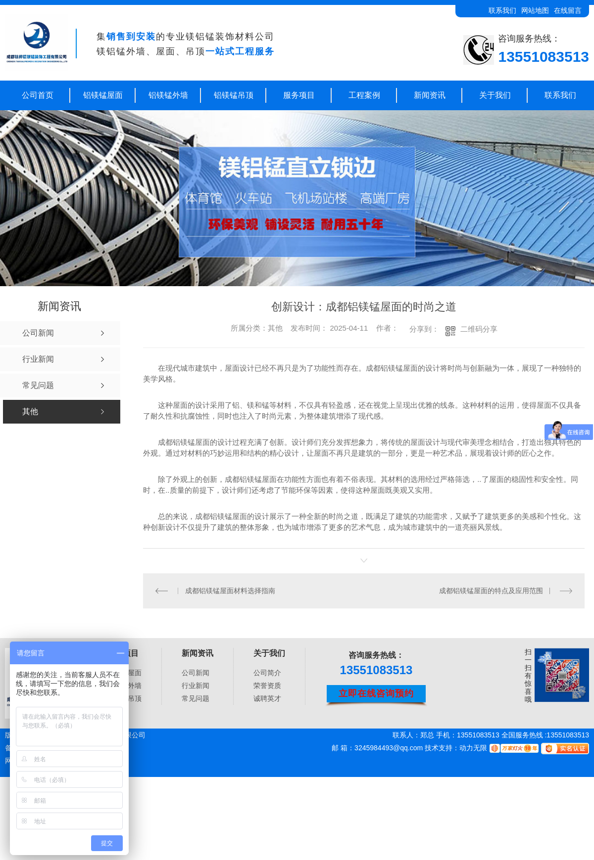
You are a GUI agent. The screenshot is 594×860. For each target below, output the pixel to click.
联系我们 (502, 10)
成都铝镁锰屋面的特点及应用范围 (491, 590)
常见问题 (195, 698)
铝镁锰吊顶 (233, 95)
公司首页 (37, 95)
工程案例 (364, 95)
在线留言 (568, 10)
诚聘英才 (267, 698)
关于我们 (495, 95)
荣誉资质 (267, 685)
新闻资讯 (430, 95)
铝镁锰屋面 (103, 95)
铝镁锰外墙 (168, 95)
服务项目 (299, 95)
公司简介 (267, 673)
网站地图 (535, 10)
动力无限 (473, 748)
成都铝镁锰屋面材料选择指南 (230, 590)
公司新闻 (195, 673)
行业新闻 (195, 685)
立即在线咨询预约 (376, 693)
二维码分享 (478, 329)
